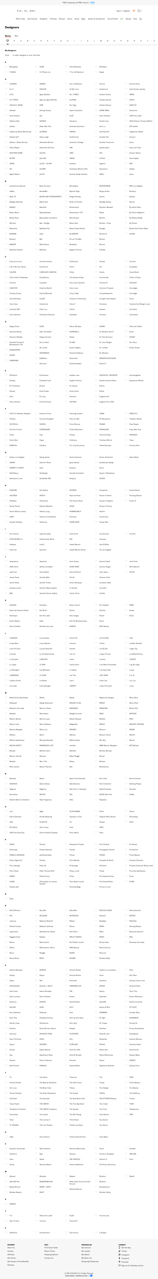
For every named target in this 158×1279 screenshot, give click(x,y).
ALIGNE (43, 169)
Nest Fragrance (45, 800)
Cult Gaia (133, 309)
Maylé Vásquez (75, 719)
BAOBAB (13, 234)
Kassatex (43, 605)
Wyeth (131, 1176)
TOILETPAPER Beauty (107, 1098)
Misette (102, 719)
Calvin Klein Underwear (19, 277)
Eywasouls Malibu (136, 380)
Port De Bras (104, 844)
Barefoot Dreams (16, 250)
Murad (131, 740)
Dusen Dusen (134, 348)
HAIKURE (13, 490)
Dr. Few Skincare (105, 337)
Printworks (133, 850)
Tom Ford (103, 1109)
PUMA (131, 881)
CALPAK (13, 272)
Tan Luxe (13, 1088)
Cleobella (73, 315)
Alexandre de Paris (47, 147)
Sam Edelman (15, 1012)
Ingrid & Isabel (45, 534)
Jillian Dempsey (75, 583)
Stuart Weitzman (136, 996)
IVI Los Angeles (105, 550)
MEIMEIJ (72, 729)
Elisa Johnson (15, 402)
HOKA (71, 506)
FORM (101, 413)
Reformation (44, 942)
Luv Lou (132, 680)
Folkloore (73, 440)
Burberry (132, 191)
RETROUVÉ (73, 916)
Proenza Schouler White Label (141, 865)
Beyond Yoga (74, 191)
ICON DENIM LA (16, 539)
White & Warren (75, 1189)
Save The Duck (15, 1039)
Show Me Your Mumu (48, 1028)
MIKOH (102, 703)
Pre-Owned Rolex (106, 881)
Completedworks (106, 293)
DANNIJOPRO (15, 350)
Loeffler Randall (135, 643)
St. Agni (102, 1018)
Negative (43, 789)
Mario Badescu (45, 724)
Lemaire (72, 643)
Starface (102, 1028)
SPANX (102, 986)
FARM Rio (13, 445)
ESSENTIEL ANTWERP (108, 375)
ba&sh (12, 191)
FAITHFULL (14, 424)
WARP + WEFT (45, 1187)
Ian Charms (14, 534)
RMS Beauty (74, 947)
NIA (70, 794)
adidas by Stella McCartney (20, 132)
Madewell (13, 703)
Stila (131, 970)
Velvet (42, 1159)
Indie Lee (13, 550)
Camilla (13, 283)
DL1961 (72, 342)
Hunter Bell (103, 522)
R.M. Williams (15, 910)
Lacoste (13, 654)
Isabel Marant (74, 544)
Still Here (133, 975)
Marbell (12, 761)
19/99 (42, 67)
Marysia (43, 756)
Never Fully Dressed (77, 778)
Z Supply (102, 1233)
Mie (70, 767)
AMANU (72, 132)
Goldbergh (44, 473)
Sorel (101, 975)
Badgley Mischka (16, 202)
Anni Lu (102, 126)
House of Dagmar (106, 501)
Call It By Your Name (18, 267)
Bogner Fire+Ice (75, 250)
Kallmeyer (13, 616)
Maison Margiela (16, 729)
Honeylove (103, 490)
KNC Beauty (104, 626)
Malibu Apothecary (17, 740)
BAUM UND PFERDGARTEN (50, 196)
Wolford (102, 1181)
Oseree (102, 822)
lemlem (72, 649)
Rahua (12, 942)
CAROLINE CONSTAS (48, 272)
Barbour (13, 239)
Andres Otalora (105, 105)
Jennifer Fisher (45, 583)
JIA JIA (71, 577)
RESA (42, 958)
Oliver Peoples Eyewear (49, 832)
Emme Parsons (45, 402)
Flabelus (43, 445)
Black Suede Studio (77, 228)
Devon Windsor (75, 326)
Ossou (131, 811)
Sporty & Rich (104, 1007)
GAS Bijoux (14, 473)
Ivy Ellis (132, 534)
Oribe (101, 811)
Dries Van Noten (135, 326)
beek (41, 234)
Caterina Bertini (46, 288)
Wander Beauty (15, 1192)
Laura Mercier (45, 643)
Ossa (101, 832)
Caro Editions (15, 315)
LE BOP (43, 664)
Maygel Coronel (75, 713)
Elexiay (12, 391)
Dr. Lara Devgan (105, 342)
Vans (11, 1159)
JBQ (11, 593)
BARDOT (13, 244)
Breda (101, 212)
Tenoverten (14, 1114)
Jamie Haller (14, 583)
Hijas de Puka (74, 495)
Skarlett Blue (74, 1002)
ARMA (131, 94)
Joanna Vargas (105, 567)
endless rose (74, 375)
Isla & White (104, 544)
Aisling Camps (45, 110)
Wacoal (12, 1176)
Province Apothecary (137, 871)
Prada (101, 871)
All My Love (74, 89)
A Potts (102, 158)
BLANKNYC (73, 234)
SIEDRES (43, 1044)
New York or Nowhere (77, 789)
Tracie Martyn (134, 1082)
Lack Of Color (15, 649)
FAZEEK (43, 424)
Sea (11, 1055)
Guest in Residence (106, 473)
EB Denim (13, 375)
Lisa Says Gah (105, 670)
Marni (42, 735)
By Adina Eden (135, 207)
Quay (12, 899)
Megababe (73, 724)
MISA (101, 713)
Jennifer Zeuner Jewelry (48, 593)
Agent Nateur (15, 174)
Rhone (71, 926)
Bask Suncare (45, 186)
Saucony (13, 1034)
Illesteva (13, 544)
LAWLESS (44, 659)
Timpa (101, 1082)
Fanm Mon (14, 440)
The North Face (75, 1082)
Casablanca (44, 277)
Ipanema (43, 550)
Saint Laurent (15, 996)
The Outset (73, 1093)
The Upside (73, 1109)
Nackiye (13, 778)
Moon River (133, 703)
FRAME (102, 424)
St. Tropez (103, 1023)
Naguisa (13, 789)
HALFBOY (13, 495)
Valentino (13, 1154)
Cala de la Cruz (16, 261)
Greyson (72, 478)
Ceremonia (44, 304)
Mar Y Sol (43, 761)
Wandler (43, 1176)
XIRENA (13, 1204)
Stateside (103, 1039)
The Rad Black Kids (77, 1098)
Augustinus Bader (136, 132)
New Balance (74, 784)
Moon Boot (133, 697)
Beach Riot (44, 202)
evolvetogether (135, 375)
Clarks (72, 309)
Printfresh (133, 844)
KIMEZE (72, 626)
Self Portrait (14, 1066)
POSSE (102, 855)
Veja (41, 1154)
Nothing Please (135, 784)
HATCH (42, 495)
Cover (131, 299)
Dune (131, 332)
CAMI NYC (14, 288)
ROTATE (132, 916)
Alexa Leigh (44, 137)
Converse (103, 304)
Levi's (71, 680)
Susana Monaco (135, 1039)
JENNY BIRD (74, 567)
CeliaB (42, 299)
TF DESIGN (14, 1125)
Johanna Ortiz (104, 577)
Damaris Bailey (15, 332)
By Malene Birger (136, 218)
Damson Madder (16, 337)
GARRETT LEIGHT (17, 468)
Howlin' (102, 511)
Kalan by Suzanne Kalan (19, 610)
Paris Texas (14, 871)
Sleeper (72, 1028)
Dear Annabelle (45, 332)
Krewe (131, 610)
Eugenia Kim (104, 396)
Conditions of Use (82, 1275)
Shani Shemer (45, 996)
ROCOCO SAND (105, 910)
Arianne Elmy (134, 84)
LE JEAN (43, 675)
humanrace (103, 517)
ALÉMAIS (43, 132)
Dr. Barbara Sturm (106, 332)
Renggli (42, 953)
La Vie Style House (47, 654)
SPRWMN (103, 1012)
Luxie (131, 686)
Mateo (71, 697)
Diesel (71, 337)
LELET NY (73, 638)
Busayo (132, 196)
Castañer (43, 283)
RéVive (72, 921)
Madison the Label (17, 708)
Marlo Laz (43, 729)
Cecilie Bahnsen (46, 293)
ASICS (131, 100)
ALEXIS (42, 153)
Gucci (101, 468)
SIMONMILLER (75, 986)
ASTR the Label (135, 116)
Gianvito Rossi (45, 462)
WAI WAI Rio (15, 1181)
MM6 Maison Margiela (108, 745)
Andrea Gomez (105, 94)
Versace (72, 1154)
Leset (71, 659)
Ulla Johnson (45, 1137)
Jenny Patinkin (75, 572)
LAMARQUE (14, 675)
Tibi (100, 1077)
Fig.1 (41, 435)
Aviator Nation (135, 153)
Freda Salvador (105, 445)
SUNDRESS (134, 1018)
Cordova (102, 315)
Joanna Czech (104, 561)
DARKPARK (14, 360)
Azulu (131, 174)
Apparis (102, 163)
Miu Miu (102, 740)
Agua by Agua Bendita (48, 100)
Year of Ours (14, 1221)
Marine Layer (45, 719)
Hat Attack (44, 490)
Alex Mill (43, 158)
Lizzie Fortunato (105, 686)
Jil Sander (73, 588)
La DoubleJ (14, 659)
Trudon (132, 1098)
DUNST (132, 337)
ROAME (72, 958)
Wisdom (102, 1176)
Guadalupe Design (106, 462)
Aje (41, 116)
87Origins (103, 67)
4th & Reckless (75, 67)
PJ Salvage (73, 865)
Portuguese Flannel (106, 850)
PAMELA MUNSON (17, 855)
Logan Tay (133, 649)
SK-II (71, 1007)
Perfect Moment (46, 850)
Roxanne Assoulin (136, 932)
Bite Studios (74, 218)
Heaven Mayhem (46, 506)
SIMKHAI (43, 1066)
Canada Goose (15, 293)
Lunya (131, 670)
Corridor (132, 261)
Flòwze (72, 435)
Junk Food (133, 561)
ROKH (101, 937)
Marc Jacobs (14, 767)
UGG (11, 1137)
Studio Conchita (135, 1002)
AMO (71, 153)
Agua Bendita (45, 94)
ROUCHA (133, 921)
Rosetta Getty (104, 958)
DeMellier (43, 358)
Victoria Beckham (76, 1164)
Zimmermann (45, 1233)
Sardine (13, 1028)
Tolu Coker (103, 1104)
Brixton (102, 239)
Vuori (131, 1159)
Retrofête (73, 910)
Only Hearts (74, 832)
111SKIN (13, 72)
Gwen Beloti (134, 457)
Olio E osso (44, 827)
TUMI (131, 1104)
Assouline (133, 110)
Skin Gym (73, 1023)
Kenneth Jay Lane (46, 626)
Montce (102, 761)
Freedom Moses (135, 419)
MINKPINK (103, 708)
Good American (75, 457)
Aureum (132, 137)
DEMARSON (44, 353)
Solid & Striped (75, 1055)
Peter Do (43, 865)
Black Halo (73, 223)
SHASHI (43, 1002)
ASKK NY (133, 105)
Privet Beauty (134, 855)
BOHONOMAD (104, 186)
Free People (133, 424)
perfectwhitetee (45, 855)
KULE (131, 616)
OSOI (101, 827)
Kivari (101, 621)
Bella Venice (44, 244)
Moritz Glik (133, 708)
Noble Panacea (105, 789)
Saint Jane (14, 991)
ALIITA (42, 174)
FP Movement (104, 419)
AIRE (41, 105)
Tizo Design (103, 1088)
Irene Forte (73, 534)
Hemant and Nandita (48, 517)
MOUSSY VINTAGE (136, 724)
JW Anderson (134, 567)
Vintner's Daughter (106, 1154)
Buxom (132, 202)
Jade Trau (13, 572)
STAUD (102, 1044)
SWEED (132, 1060)
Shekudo (43, 1012)
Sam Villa (13, 1018)
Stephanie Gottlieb (106, 1066)
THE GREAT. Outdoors (48, 1109)
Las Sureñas (44, 638)
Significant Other (46, 1055)
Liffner (102, 643)
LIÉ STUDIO (104, 638)
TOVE (131, 1077)
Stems (101, 1060)
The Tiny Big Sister (76, 1104)
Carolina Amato (46, 261)
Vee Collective (45, 1148)
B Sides (102, 250)
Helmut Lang (44, 511)
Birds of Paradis (75, 202)
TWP (131, 1114)
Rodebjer (102, 921)
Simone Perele (75, 970)
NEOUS (42, 794)
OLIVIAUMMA (74, 811)
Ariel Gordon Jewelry (137, 89)
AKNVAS (43, 121)
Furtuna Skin (134, 445)
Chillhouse (73, 261)
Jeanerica (43, 561)
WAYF (42, 1192)
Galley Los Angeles (17, 457)
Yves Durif (73, 1221)
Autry (131, 142)
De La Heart (44, 342)
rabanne (13, 921)
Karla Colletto (15, 626)
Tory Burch (103, 1125)
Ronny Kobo (104, 942)
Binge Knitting (74, 196)
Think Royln (74, 1120)
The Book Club (45, 1088)
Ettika (101, 391)
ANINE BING (104, 110)
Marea (42, 697)
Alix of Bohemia (75, 84)
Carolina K (44, 267)
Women (8, 36)
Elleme (42, 386)
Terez (11, 1120)
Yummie (43, 1221)
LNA (131, 638)
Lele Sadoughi (45, 686)
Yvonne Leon (104, 1215)
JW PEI (132, 572)
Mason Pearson (46, 767)
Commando (104, 277)
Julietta (102, 593)
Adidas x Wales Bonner (19, 142)
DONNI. (102, 326)
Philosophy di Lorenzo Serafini (48, 882)
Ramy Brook (14, 958)
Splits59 (102, 1002)
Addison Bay (14, 121)
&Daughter (14, 67)
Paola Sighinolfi (16, 860)
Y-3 (11, 1215)
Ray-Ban (43, 910)
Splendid (102, 996)
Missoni (102, 729)
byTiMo (132, 234)
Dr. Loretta (103, 348)
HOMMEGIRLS (75, 511)
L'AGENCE (14, 638)
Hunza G (132, 501)
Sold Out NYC (74, 1050)
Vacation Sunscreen (17, 1148)
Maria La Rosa (45, 708)
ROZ (131, 937)
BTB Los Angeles (135, 186)
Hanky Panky (15, 506)
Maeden (13, 713)
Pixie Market (74, 860)
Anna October (104, 116)
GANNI (12, 462)
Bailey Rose (14, 218)
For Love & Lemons (77, 445)
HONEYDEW (74, 522)
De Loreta (43, 348)
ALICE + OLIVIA (46, 163)
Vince (101, 1148)
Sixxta (71, 996)
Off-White (13, 827)
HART (12, 517)
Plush (71, 876)
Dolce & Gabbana (76, 353)
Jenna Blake (44, 572)
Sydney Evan (134, 1066)
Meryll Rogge (74, 756)
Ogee (41, 811)
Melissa (72, 735)
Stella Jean (103, 1050)
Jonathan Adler (105, 583)
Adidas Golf (14, 137)
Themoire (73, 1077)
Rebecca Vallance (46, 926)
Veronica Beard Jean (77, 1148)
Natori (42, 778)
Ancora (102, 84)
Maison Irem (14, 724)
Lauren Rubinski (46, 649)
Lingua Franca (105, 654)
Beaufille (43, 207)
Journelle (102, 588)
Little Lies (103, 680)
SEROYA (43, 970)
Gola (41, 468)
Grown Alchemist (106, 457)
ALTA (71, 116)
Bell (41, 239)
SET (41, 980)
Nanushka (14, 794)
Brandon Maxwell (106, 207)
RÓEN (101, 926)
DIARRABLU (74, 332)
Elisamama (44, 375)
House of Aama (105, 495)
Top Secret (103, 1120)
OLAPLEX (43, 822)
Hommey (72, 517)
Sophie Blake (74, 1066)
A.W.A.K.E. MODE (16, 105)
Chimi (71, 267)
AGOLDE (43, 89)
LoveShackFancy (136, 654)
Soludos (72, 1060)
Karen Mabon (15, 621)
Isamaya (102, 539)
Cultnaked (133, 315)
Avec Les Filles (135, 147)
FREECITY (133, 413)
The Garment (45, 1098)
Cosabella (133, 267)
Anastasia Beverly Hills (78, 169)
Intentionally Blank (47, 539)
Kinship (102, 610)
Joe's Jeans (103, 572)
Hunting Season (135, 495)
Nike (71, 800)
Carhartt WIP (15, 309)
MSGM (132, 729)
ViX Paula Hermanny (107, 1164)
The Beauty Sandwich (48, 1082)
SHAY (42, 1007)
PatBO (12, 881)
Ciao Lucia (73, 288)
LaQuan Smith (15, 680)
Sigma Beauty (45, 1050)
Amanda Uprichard (76, 126)
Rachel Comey (15, 926)
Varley (12, 1164)
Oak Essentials (15, 817)
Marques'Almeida (46, 740)
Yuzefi (71, 1215)
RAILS (12, 947)
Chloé (71, 272)
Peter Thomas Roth (47, 871)
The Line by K (45, 1120)
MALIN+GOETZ (15, 745)
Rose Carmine (104, 947)
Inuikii (42, 544)
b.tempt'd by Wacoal (17, 186)
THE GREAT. (44, 1104)
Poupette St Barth (106, 860)
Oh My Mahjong (46, 817)
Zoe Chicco (73, 1233)
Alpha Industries (75, 110)
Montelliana (104, 767)
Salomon (13, 1002)
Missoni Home (105, 735)
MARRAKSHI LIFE (46, 745)
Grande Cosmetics (76, 473)
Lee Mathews (45, 670)
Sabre (12, 980)
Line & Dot (103, 649)
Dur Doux (133, 342)
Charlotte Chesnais (47, 315)
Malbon (12, 735)
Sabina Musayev (16, 970)
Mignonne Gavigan (106, 697)
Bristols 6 (103, 234)
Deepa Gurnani (45, 337)
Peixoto (42, 844)
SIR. (71, 991)
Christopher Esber (76, 277)
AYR (130, 163)
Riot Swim (73, 932)
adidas (12, 126)
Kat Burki (43, 610)
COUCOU (133, 283)
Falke (12, 435)
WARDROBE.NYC (46, 1181)
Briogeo (102, 228)
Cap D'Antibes (15, 299)
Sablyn (12, 975)
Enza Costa (74, 391)
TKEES (102, 1093)
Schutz (12, 1050)
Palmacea (13, 850)
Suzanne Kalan (135, 1044)
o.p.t (11, 811)
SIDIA (42, 1039)
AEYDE (12, 158)
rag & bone (14, 932)
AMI (71, 147)
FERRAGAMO (45, 429)
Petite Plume (44, 876)
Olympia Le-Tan (75, 817)
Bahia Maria (14, 212)
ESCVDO (72, 402)
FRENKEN (133, 435)
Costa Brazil (134, 272)
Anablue (72, 163)
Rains (12, 953)
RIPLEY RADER (75, 937)
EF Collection (15, 386)
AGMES (43, 84)
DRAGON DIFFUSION (107, 358)
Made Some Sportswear (19, 697)
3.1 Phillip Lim (45, 72)
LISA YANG (103, 675)
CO (100, 267)
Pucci (131, 876)
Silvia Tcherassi (46, 1060)
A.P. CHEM (14, 100)
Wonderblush (104, 1187)
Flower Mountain (76, 429)
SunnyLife (133, 1023)
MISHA (102, 724)
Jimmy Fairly (74, 593)
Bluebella (73, 244)
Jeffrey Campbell (46, 567)
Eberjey (12, 380)
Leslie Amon (74, 664)
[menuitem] (20, 11)
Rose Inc (102, 953)
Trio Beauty (133, 1088)
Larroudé (13, 686)
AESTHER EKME (16, 153)
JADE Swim (14, 567)
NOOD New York (105, 794)
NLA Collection (105, 784)
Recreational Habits (47, 932)
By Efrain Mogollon (136, 212)
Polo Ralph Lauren (76, 881)
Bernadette (73, 186)
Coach (101, 272)
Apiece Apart (104, 147)
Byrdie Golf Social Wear (138, 228)
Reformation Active (47, 947)
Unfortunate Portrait (77, 1137)
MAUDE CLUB (75, 703)
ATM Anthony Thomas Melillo (140, 121)
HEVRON (72, 490)
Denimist (43, 363)
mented (72, 745)
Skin (71, 1012)
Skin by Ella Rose (76, 1018)
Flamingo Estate (75, 413)
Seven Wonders (46, 991)
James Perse (14, 577)
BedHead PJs (44, 228)
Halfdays (13, 501)
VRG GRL (133, 1154)
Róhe (101, 932)
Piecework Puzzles (76, 844)
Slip (71, 1039)
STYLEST (133, 1007)
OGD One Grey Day (17, 832)
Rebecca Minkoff (46, 921)
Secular (12, 1060)
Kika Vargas (74, 616)
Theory (72, 1088)
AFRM (12, 163)
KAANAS (13, 605)
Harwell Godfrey (16, 522)
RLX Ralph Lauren (76, 942)
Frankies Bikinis (105, 440)
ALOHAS (72, 100)
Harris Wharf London (18, 511)
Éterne (101, 386)
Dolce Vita (73, 358)
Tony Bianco (104, 1114)
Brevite (102, 218)
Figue (42, 440)
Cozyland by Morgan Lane (139, 304)
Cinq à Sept (74, 293)
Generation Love (16, 478)
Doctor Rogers (75, 348)
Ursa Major (103, 1137)
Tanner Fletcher (16, 1093)
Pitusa (72, 855)
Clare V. (72, 304)
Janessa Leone (15, 588)
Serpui (42, 975)
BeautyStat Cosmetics (48, 218)
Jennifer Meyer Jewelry (48, 588)
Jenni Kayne (74, 561)
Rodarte (102, 916)
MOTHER (132, 713)
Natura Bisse (45, 784)
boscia (102, 196)
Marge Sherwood (46, 703)
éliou (11, 396)
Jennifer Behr (45, 577)
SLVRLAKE (73, 1044)
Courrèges (133, 288)
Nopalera (103, 800)
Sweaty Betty (134, 1055)
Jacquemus (14, 561)
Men (16, 36)
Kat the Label (45, 616)
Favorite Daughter (47, 419)
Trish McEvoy (134, 1093)
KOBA (131, 605)
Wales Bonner (15, 1187)
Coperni (102, 309)
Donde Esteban (75, 363)
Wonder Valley (105, 1192)
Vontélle (132, 1148)
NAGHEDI (13, 784)
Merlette (72, 751)
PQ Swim (103, 865)
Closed (102, 261)
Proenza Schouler (136, 860)
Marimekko (44, 713)
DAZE (42, 326)
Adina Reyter (15, 147)
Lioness (102, 659)
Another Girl (104, 137)
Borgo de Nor (104, 191)
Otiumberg (133, 817)
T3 (10, 1077)
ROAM (71, 953)
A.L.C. (12, 89)
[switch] (6, 67)
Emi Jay (43, 396)
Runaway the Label (136, 942)
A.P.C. (12, 94)
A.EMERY (13, 84)
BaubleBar (44, 191)
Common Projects (106, 288)
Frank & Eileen (105, 435)
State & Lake (104, 1034)
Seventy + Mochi (46, 986)
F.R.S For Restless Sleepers (20, 413)
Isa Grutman (104, 534)
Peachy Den (14, 887)
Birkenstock (74, 207)
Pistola (72, 850)
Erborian (72, 396)
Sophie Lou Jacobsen (107, 970)
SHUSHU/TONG (46, 1034)
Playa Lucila (74, 871)
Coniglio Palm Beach (107, 299)
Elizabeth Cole (45, 380)
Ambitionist (74, 137)
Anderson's (103, 89)
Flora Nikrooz (74, 424)
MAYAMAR (73, 708)
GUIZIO (102, 478)
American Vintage (76, 142)
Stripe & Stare (134, 986)
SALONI (13, 1007)
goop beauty (74, 462)
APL (101, 153)
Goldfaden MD (45, 478)
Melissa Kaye (74, 740)
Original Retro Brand (107, 817)
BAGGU (12, 207)
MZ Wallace (134, 745)
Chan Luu (43, 309)
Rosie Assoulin (135, 910)
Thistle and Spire (76, 1125)
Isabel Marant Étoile (77, 550)
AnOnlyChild (104, 132)
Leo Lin (72, 654)
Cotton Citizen (135, 277)
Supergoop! (133, 1034)
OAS (11, 822)
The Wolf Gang (75, 1114)
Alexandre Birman (46, 142)
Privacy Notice (70, 1275)
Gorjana (72, 468)
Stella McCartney (106, 1055)
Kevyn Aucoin (74, 605)
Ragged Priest (15, 937)
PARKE (12, 876)
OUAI (131, 822)
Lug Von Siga (134, 664)
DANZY (12, 355)
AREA (101, 174)
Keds (41, 621)
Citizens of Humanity (77, 299)
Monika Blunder (105, 751)
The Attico (44, 1077)
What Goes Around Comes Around (79, 1182)
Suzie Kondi (134, 1050)
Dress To (102, 363)
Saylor (12, 1044)
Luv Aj (131, 675)
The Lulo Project (46, 1125)
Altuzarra (73, 121)
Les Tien (72, 675)
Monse (102, 756)
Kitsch (101, 616)
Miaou (71, 761)
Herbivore (43, 522)
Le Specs (73, 670)
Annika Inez (104, 121)
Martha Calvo (45, 751)
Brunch (102, 244)
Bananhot (13, 228)
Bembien (43, 250)
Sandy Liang (14, 1023)
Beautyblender (45, 212)
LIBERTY (72, 686)
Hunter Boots (134, 490)
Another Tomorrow (106, 142)
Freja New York (135, 429)
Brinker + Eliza (105, 223)
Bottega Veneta (105, 202)
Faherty (12, 419)
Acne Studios (15, 116)
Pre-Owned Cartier (106, 876)
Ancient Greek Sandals (78, 174)
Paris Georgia (15, 865)
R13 (11, 916)
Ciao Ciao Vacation (77, 283)
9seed (101, 72)
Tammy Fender (15, 1082)
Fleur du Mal (74, 419)
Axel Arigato (134, 158)
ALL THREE (74, 94)
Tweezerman (134, 1109)
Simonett (73, 980)
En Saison (73, 386)
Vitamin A (103, 1159)
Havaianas (44, 501)
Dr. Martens (103, 353)
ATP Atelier (133, 126)
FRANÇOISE (104, 429)
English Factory (75, 380)
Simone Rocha (75, 975)
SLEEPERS (73, 1034)
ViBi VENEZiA (74, 1159)
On (70, 822)
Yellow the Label (46, 1215)
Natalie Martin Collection (19, 800)
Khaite (72, 610)
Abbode (12, 110)
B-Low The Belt (75, 239)
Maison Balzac (15, 719)
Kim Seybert (104, 605)
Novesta (132, 789)
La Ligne (13, 664)
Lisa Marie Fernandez (107, 664)
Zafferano (13, 1233)
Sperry (101, 991)
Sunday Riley (134, 1012)
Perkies (42, 860)
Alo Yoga (72, 105)
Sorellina (102, 980)
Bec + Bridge (44, 223)
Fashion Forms (45, 413)
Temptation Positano (18, 1109)
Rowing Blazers (135, 926)
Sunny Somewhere (136, 1028)
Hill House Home (76, 501)
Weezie (72, 1176)
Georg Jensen (45, 457)
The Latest (44, 1114)
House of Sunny (105, 506)
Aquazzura (103, 169)
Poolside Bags (75, 887)
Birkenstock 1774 (76, 212)
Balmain (13, 223)
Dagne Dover (15, 326)
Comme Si (103, 283)
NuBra (131, 794)
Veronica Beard (45, 1164)
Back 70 (13, 196)
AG (11, 169)
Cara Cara (14, 304)
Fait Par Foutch (16, 429)
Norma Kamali (135, 778)
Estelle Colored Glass (107, 380)
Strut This (133, 991)
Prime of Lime (104, 887)
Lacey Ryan (14, 643)
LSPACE (132, 659)
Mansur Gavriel (15, 756)
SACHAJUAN (15, 986)
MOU (131, 719)
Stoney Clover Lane (137, 980)
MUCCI (132, 735)
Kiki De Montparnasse (78, 621)
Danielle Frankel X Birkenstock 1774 (17, 343)
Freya (131, 440)
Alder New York (45, 126)
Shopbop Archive (46, 1018)
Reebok (42, 937)
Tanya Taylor (15, 1104)
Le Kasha (43, 680)
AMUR (71, 158)
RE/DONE (43, 916)
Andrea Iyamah (105, 100)
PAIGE (12, 844)
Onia (71, 827)
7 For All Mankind (76, 72)
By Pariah (133, 223)
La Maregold (14, 670)
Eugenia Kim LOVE (106, 402)
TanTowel (13, 1098)
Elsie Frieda (44, 391)
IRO (70, 539)
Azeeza (132, 169)
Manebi (12, 751)
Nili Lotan (103, 778)
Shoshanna (44, 1023)
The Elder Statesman (48, 1093)
